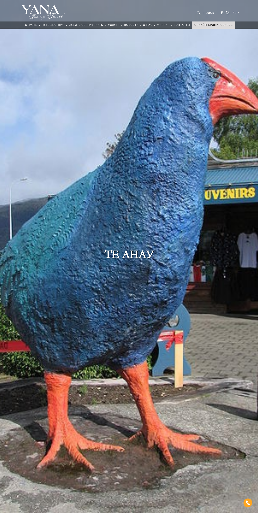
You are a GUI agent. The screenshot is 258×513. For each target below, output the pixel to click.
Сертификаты (92, 24)
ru (234, 12)
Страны (31, 24)
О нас (147, 24)
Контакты (182, 24)
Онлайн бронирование (213, 24)
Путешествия (53, 24)
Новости (131, 24)
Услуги (114, 24)
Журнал (163, 24)
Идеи (73, 24)
